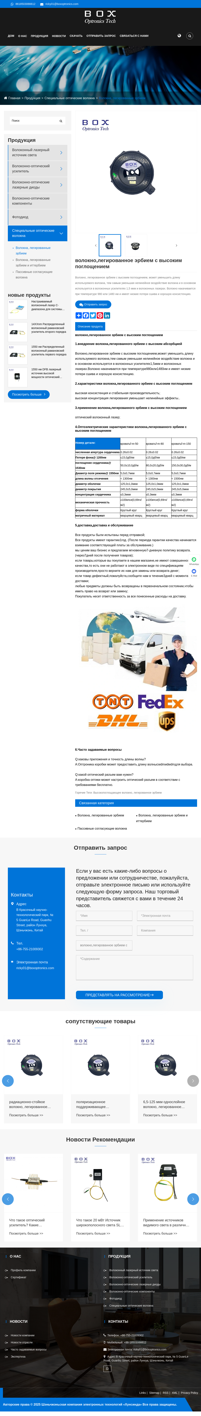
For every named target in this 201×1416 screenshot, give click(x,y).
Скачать (76, 40)
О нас (22, 40)
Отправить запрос (101, 40)
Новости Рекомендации (100, 1144)
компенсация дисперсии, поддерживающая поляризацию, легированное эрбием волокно (32, 1109)
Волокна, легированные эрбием (122, 102)
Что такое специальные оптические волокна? (28, 1227)
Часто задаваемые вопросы (29, 1354)
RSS (165, 1397)
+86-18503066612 (135, 1347)
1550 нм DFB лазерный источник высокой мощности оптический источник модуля (46, 378)
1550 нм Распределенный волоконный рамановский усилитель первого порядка (48, 355)
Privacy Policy (189, 1397)
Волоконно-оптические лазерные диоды (31, 189)
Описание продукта (90, 331)
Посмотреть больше (28, 399)
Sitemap (154, 1397)
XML (175, 1397)
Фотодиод (20, 222)
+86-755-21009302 (29, 954)
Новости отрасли (22, 1347)
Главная (14, 102)
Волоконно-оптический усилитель (31, 173)
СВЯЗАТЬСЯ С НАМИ (134, 40)
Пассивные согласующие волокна (34, 279)
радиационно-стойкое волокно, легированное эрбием (95, 1109)
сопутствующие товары (100, 1025)
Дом (11, 40)
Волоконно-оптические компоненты (31, 205)
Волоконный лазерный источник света (30, 157)
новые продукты (29, 299)
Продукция (39, 40)
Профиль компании (23, 1274)
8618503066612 (25, 4)
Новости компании (23, 1340)
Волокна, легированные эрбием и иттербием (33, 267)
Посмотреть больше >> (26, 1119)
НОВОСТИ (59, 40)
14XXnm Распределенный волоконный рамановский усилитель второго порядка (48, 332)
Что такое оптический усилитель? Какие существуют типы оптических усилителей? (100, 1227)
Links (142, 1397)
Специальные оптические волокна (70, 102)
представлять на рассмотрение (119, 1000)
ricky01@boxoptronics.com (61, 4)
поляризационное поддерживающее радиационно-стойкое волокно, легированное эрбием (162, 1109)
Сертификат (18, 1282)
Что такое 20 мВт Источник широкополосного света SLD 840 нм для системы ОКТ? (166, 1227)
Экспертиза (18, 1361)
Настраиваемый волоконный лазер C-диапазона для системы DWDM (46, 310)
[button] (8, 1085)
